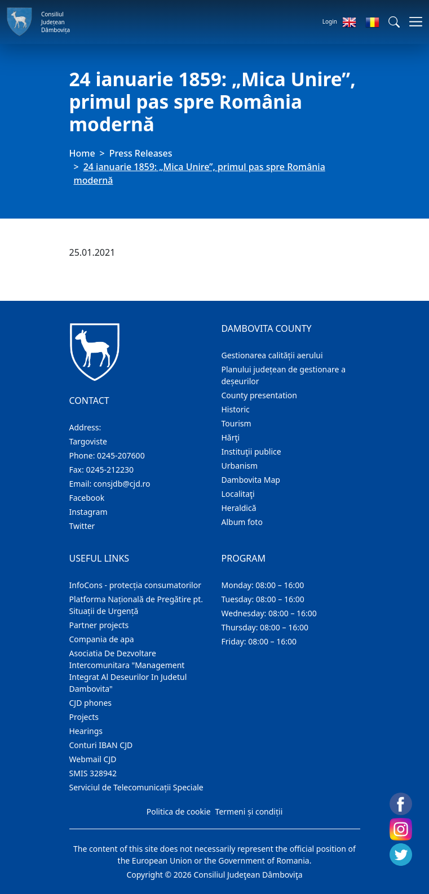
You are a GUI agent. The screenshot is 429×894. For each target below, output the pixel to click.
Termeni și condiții (249, 811)
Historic (236, 409)
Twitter (82, 526)
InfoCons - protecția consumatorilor (135, 585)
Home (82, 153)
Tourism (236, 423)
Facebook (87, 497)
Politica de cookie (179, 811)
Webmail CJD (93, 759)
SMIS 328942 (93, 773)
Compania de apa (101, 639)
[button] (394, 22)
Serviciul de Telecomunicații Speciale (136, 787)
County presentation (259, 395)
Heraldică (239, 507)
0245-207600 (121, 455)
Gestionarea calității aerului (272, 355)
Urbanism (240, 465)
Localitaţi (238, 493)
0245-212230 (110, 469)
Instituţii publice (251, 451)
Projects (84, 716)
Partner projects (99, 625)
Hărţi (231, 437)
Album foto (242, 522)
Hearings (86, 731)
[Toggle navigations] (412, 21)
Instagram (88, 511)
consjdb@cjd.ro (122, 483)
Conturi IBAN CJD (101, 745)
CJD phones (90, 702)
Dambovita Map (251, 479)
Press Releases (141, 153)
